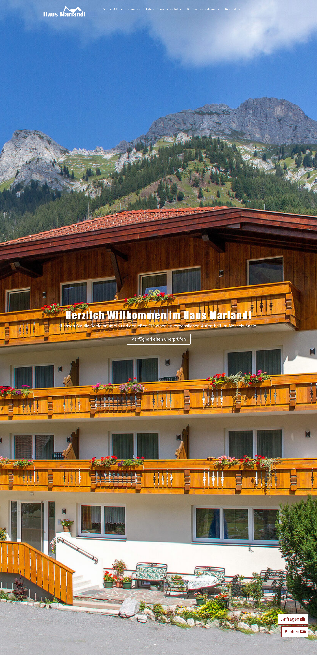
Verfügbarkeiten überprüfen (158, 339)
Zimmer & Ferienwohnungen (121, 9)
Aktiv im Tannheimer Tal (162, 9)
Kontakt (230, 9)
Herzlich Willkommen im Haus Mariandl (158, 315)
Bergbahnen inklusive (201, 9)
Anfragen (290, 619)
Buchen (292, 631)
